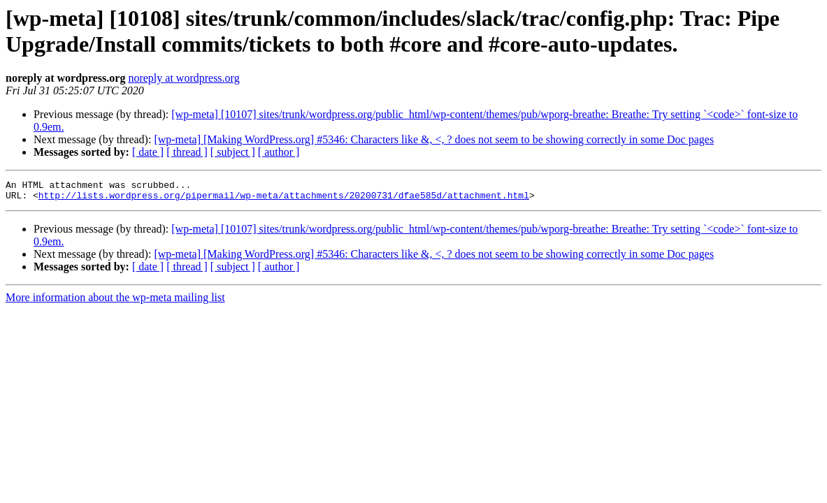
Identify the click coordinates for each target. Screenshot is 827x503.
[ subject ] (232, 152)
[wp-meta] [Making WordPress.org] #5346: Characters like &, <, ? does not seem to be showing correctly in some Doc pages (434, 139)
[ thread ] (187, 152)
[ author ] (279, 152)
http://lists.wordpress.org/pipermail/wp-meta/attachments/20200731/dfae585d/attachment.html (283, 199)
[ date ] (148, 152)
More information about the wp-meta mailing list (115, 301)
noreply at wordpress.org (183, 78)
